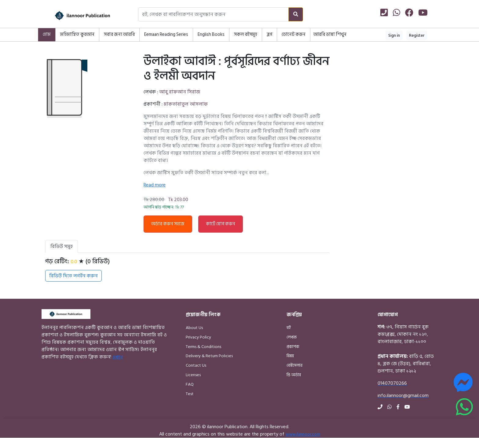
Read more (155, 185)
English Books (211, 34)
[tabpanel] (187, 270)
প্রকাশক (293, 346)
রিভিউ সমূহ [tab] (61, 246)
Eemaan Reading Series (166, 34)
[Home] (75, 15)
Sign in (394, 35)
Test (190, 393)
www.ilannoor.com (303, 434)
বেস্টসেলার (294, 365)
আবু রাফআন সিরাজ (179, 92)
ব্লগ (269, 34)
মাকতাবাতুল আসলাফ (186, 104)
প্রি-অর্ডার (294, 374)
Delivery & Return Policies (209, 355)
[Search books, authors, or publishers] (213, 14)
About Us (194, 327)
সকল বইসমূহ (245, 34)
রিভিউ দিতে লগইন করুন (73, 276)
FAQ (190, 384)
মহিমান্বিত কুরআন (77, 34)
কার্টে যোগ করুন (220, 224)
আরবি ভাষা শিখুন (329, 34)
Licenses (193, 374)
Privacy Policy (198, 337)
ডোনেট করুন (293, 34)
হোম (47, 34)
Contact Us (196, 365)
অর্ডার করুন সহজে (168, 224)
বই (289, 327)
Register (416, 35)
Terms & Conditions (203, 346)
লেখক (292, 337)
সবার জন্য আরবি (119, 34)
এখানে (117, 357)
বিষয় (290, 355)
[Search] (295, 14)
